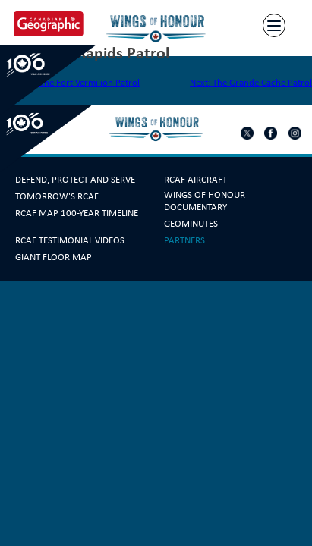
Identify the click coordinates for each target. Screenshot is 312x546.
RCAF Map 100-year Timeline (76, 213)
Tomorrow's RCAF (57, 196)
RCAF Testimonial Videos (69, 240)
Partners (184, 240)
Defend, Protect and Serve (75, 180)
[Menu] (274, 25)
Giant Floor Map (53, 257)
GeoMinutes (191, 224)
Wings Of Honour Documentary (204, 201)
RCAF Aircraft (195, 180)
